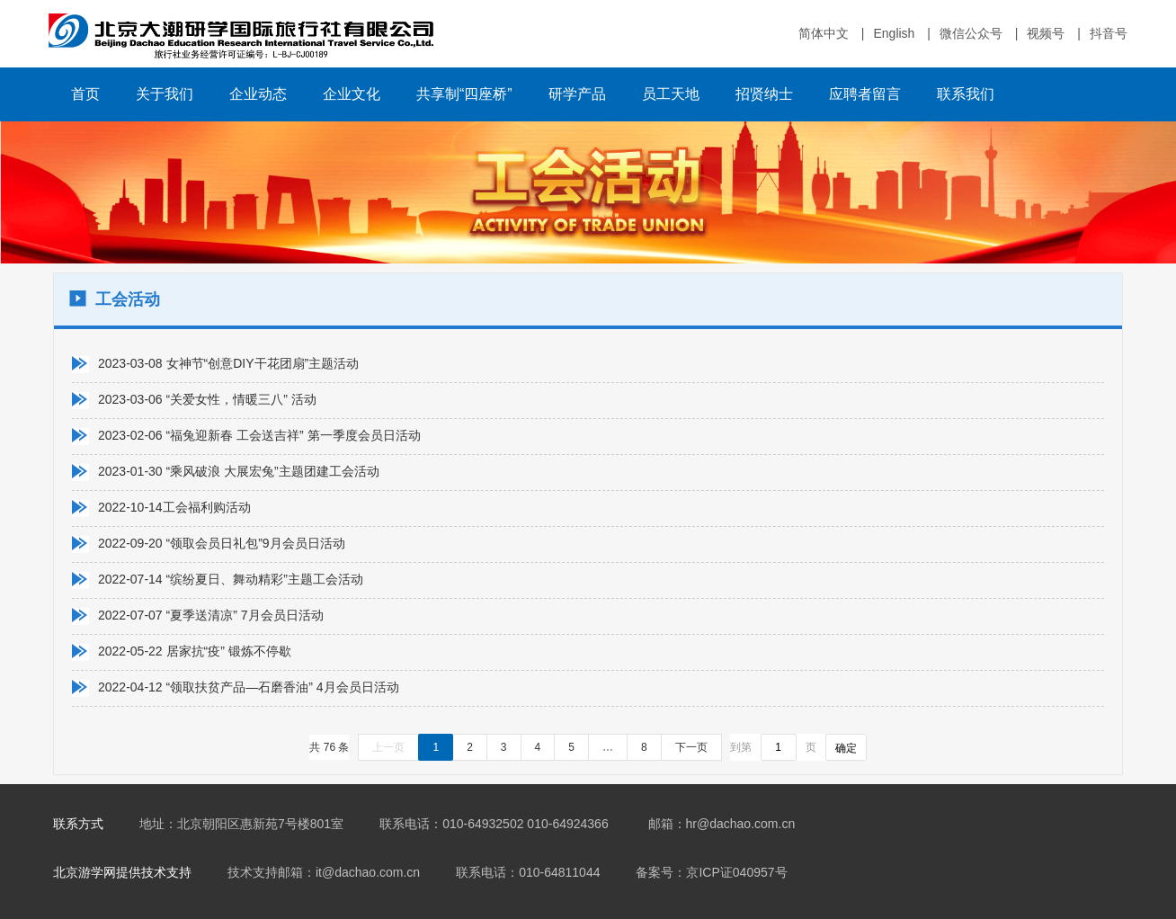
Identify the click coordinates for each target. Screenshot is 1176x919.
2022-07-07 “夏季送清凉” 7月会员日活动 (211, 615)
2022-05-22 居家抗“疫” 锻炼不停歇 (194, 651)
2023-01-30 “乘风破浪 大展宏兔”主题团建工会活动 (238, 471)
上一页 (388, 747)
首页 (85, 94)
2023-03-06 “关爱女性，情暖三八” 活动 (207, 399)
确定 (846, 748)
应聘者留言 (865, 94)
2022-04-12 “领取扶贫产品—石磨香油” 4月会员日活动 (248, 687)
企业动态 (258, 94)
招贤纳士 (764, 94)
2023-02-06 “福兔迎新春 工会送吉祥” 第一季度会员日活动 (259, 435)
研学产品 (577, 94)
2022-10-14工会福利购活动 (174, 507)
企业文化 (351, 94)
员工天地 (670, 94)
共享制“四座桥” (464, 94)
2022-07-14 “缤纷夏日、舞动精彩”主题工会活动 (230, 579)
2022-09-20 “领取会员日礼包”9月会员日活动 (221, 543)
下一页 (691, 747)
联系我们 (965, 94)
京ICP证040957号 (736, 872)
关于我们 (164, 94)
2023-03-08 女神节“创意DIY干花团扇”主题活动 (228, 363)
